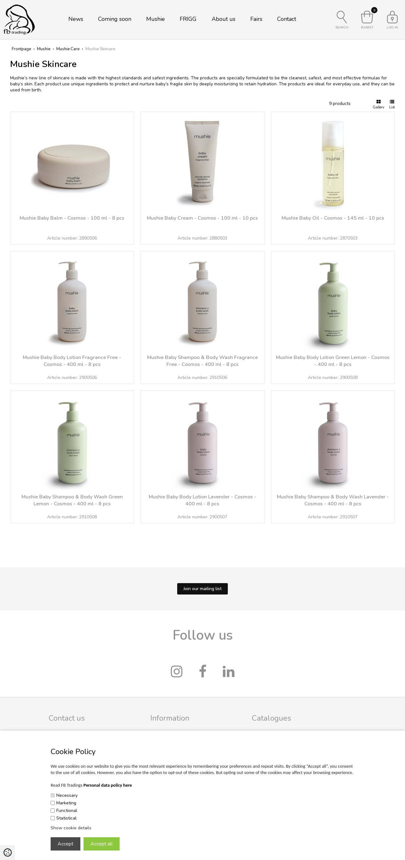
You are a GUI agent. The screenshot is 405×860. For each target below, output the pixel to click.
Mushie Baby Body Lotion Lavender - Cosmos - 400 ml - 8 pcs (202, 500)
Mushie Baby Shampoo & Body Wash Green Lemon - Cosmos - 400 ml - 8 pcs (72, 500)
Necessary (67, 795)
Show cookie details (71, 828)
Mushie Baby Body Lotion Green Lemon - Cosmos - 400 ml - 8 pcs (332, 361)
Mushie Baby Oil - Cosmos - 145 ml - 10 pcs (333, 218)
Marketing (66, 803)
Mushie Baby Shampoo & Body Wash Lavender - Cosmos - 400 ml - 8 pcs (333, 500)
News (75, 19)
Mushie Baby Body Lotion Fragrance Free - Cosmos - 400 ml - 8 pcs (72, 361)
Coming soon (114, 19)
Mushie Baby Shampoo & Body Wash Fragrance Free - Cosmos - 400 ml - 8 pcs (202, 361)
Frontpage (21, 49)
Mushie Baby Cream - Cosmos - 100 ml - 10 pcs (202, 218)
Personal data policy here (108, 785)
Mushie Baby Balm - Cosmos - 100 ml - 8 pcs (72, 218)
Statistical (66, 818)
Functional (66, 811)
